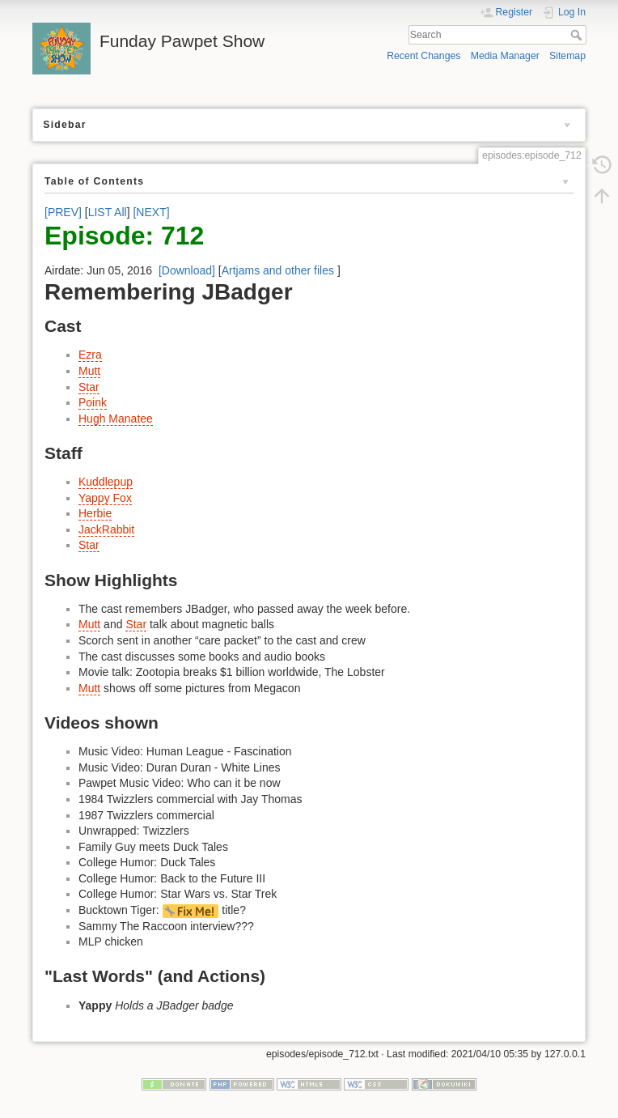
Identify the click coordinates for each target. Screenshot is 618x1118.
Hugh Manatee (115, 418)
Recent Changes (423, 56)
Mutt (89, 370)
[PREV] (63, 212)
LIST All (107, 212)
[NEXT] (151, 212)
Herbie (95, 513)
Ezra (90, 354)
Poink (92, 402)
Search (578, 34)
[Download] (187, 270)
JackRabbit (106, 529)
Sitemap (567, 56)
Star (88, 386)
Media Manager (505, 56)
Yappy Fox (105, 497)
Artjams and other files (278, 270)
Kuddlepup (105, 481)
